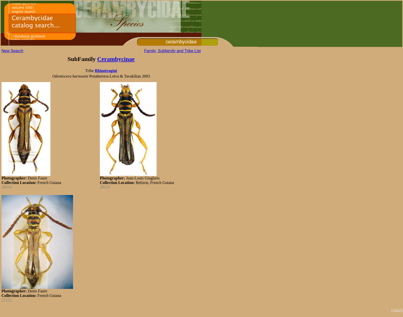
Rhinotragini (106, 71)
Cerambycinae (116, 59)
